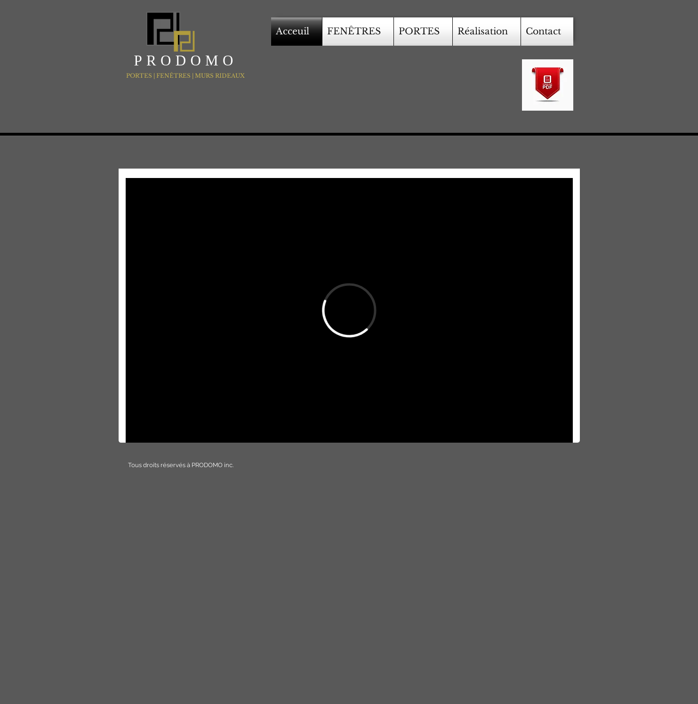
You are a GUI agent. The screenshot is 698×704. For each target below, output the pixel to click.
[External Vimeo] (349, 310)
